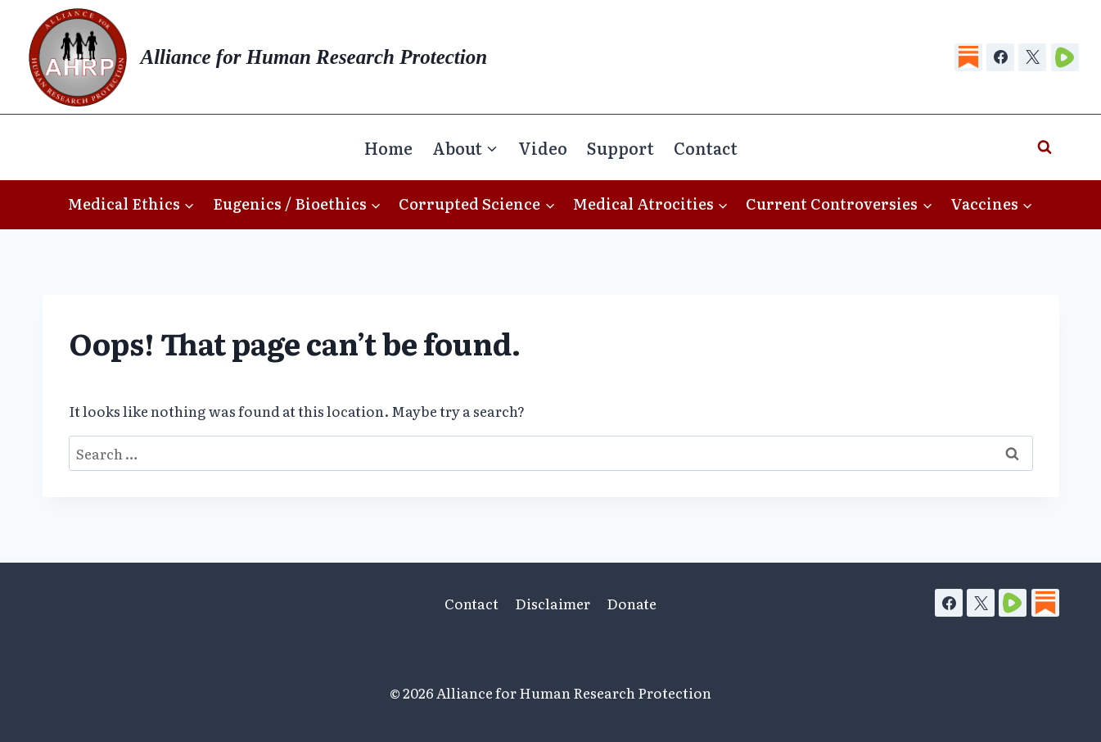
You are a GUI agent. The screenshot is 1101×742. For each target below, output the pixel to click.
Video (542, 147)
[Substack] (968, 57)
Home (388, 147)
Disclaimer (552, 603)
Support (620, 147)
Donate (632, 603)
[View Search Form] (1044, 147)
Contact (706, 147)
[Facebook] (1000, 57)
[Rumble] (1065, 57)
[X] (1032, 57)
